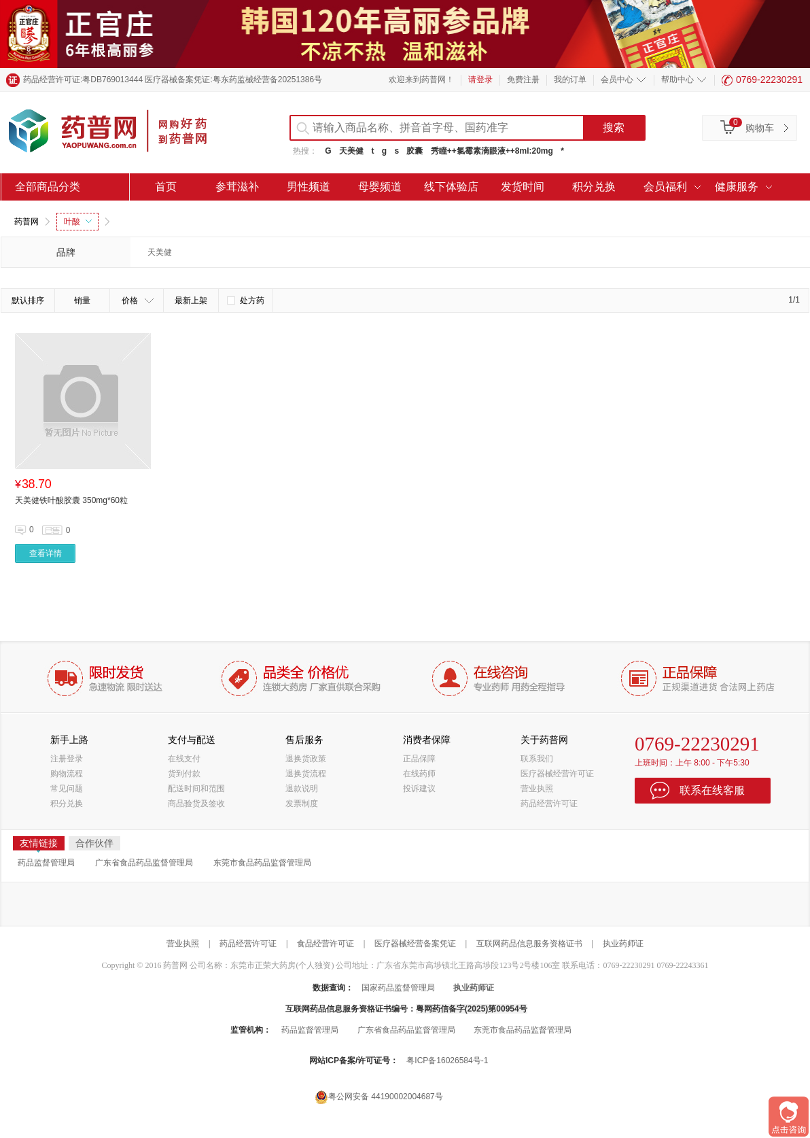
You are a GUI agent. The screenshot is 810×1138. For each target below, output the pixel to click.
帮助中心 (677, 79)
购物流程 (66, 773)
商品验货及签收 (196, 803)
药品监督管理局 (46, 862)
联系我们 (537, 758)
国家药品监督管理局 (398, 988)
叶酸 (78, 221)
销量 (82, 300)
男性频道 (308, 186)
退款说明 (301, 788)
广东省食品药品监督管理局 (144, 862)
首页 (166, 186)
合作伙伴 (94, 843)
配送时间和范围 (196, 788)
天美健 (351, 151)
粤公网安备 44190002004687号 (379, 1096)
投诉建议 (419, 788)
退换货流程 (305, 773)
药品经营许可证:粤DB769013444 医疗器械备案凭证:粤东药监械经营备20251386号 (172, 79)
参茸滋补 (237, 186)
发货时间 (522, 186)
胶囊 (414, 151)
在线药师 (419, 773)
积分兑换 (594, 186)
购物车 (759, 127)
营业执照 (537, 788)
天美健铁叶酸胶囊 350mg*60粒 (71, 500)
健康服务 (736, 186)
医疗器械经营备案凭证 (415, 943)
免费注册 (523, 79)
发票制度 (301, 803)
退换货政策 (305, 758)
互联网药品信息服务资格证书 (529, 943)
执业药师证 (623, 943)
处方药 (245, 300)
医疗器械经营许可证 (557, 773)
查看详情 (45, 553)
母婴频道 (380, 186)
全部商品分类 (47, 186)
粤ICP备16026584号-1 (447, 1060)
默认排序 (28, 300)
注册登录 (66, 758)
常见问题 (66, 788)
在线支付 (184, 758)
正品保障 (419, 758)
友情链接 (39, 844)
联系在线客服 (712, 790)
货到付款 (184, 773)
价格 (138, 300)
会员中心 (617, 79)
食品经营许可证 (325, 943)
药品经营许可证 (549, 803)
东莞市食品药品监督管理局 (262, 862)
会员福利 (665, 186)
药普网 (26, 221)
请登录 (480, 79)
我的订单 (570, 79)
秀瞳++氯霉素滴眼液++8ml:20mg (492, 151)
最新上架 (191, 300)
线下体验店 (451, 186)
